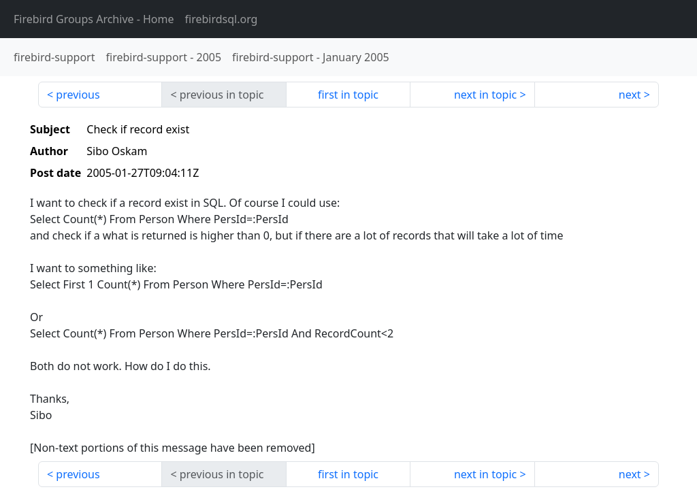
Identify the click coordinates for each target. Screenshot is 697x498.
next (630, 94)
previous (77, 94)
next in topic (485, 94)
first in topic (348, 94)
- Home (94, 19)
